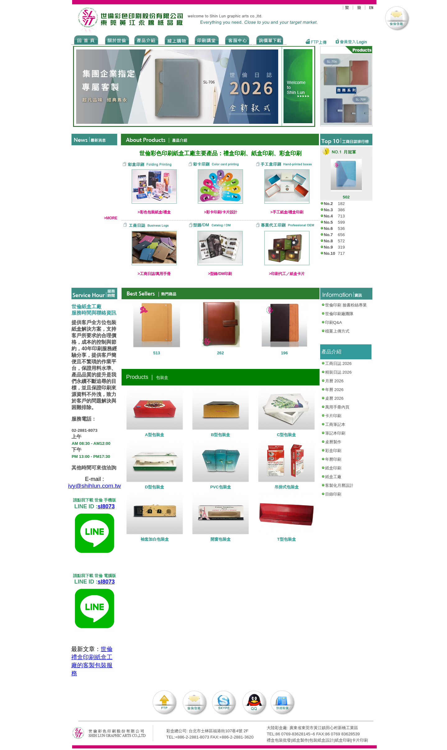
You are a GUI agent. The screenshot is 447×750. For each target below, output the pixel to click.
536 (341, 228)
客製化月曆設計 (339, 485)
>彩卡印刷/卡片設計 (220, 212)
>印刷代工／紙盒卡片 (287, 274)
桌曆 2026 (334, 398)
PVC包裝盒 (220, 487)
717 (341, 253)
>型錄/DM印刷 (220, 274)
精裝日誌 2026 (338, 372)
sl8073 (106, 507)
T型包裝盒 (286, 539)
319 (341, 247)
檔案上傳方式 (337, 331)
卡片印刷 (333, 415)
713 (341, 216)
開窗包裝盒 (220, 539)
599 (341, 222)
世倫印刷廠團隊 (337, 313)
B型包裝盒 (220, 434)
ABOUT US (116, 39)
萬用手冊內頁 (337, 407)
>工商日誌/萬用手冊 (154, 274)
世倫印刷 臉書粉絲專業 (346, 305)
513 (156, 353)
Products (146, 39)
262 (220, 353)
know (206, 39)
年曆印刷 (333, 459)
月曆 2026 (334, 381)
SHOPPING (176, 39)
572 (341, 241)
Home (86, 39)
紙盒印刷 (333, 468)
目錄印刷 (333, 494)
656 (341, 234)
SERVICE (237, 39)
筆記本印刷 (335, 433)
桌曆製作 (333, 442)
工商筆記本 (335, 424)
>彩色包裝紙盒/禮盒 (154, 212)
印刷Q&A (331, 322)
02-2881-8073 (84, 430)
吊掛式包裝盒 (286, 487)
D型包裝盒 (154, 487)
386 (341, 209)
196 (284, 353)
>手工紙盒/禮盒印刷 (286, 212)
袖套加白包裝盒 (155, 539)
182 (341, 203)
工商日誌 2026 (338, 363)
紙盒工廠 (333, 476)
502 (346, 197)
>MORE (110, 218)
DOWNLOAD (270, 39)
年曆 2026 (334, 389)
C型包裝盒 (286, 434)
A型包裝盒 (154, 434)
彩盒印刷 (333, 450)
